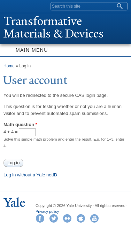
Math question (20, 124)
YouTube (94, 218)
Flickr (67, 218)
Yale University (11, 6)
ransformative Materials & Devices (53, 27)
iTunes (81, 218)
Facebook (40, 218)
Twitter (53, 218)
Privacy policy (47, 211)
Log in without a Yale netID (30, 174)
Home (9, 66)
